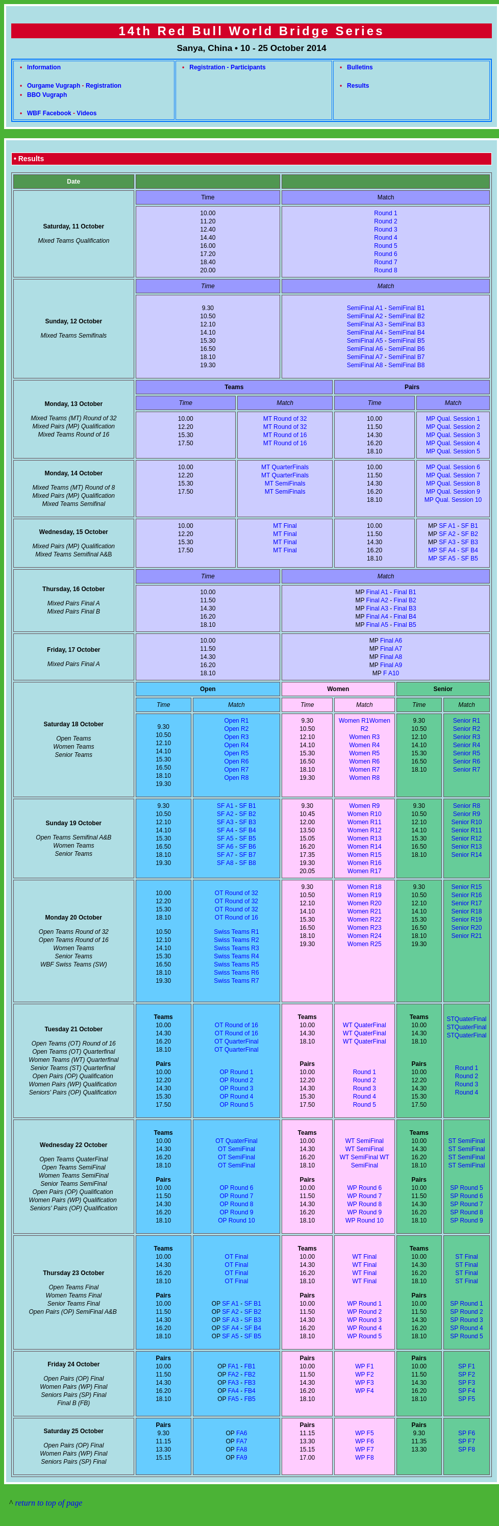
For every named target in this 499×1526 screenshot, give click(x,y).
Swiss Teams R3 (236, 948)
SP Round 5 (466, 1187)
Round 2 (385, 221)
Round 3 (385, 229)
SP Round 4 (466, 1328)
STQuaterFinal (466, 1019)
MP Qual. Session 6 (453, 467)
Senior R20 (466, 927)
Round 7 (385, 262)
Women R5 (364, 753)
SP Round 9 (466, 1220)
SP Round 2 (466, 1311)
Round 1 (385, 213)
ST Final (466, 1256)
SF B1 (469, 525)
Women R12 (364, 830)
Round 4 (385, 237)
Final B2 (405, 600)
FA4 (233, 1390)
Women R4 (364, 745)
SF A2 (447, 534)
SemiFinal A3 (365, 324)
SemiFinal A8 (365, 365)
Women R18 (364, 887)
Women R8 (364, 777)
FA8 (241, 1449)
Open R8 (236, 777)
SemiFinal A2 (365, 316)
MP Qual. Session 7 (453, 475)
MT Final (284, 525)
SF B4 (247, 830)
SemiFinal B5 (406, 340)
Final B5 (405, 624)
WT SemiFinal (359, 1157)
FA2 (233, 1374)
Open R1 (236, 720)
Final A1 (377, 592)
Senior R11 (466, 830)
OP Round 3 (237, 1088)
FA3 (233, 1382)
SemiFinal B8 (406, 365)
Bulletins (360, 67)
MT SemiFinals (285, 483)
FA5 (233, 1399)
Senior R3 (466, 737)
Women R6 (364, 761)
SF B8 (247, 863)
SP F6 (466, 1433)
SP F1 (466, 1366)
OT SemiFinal (236, 1149)
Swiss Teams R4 (236, 956)
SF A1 (447, 525)
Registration (103, 85)
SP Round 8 (466, 1212)
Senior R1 (466, 720)
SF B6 (247, 846)
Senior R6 (466, 761)
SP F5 (466, 1399)
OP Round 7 (237, 1196)
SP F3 (466, 1382)
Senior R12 (466, 838)
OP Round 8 (237, 1204)
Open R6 (236, 761)
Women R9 (364, 805)
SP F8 (466, 1449)
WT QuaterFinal (364, 1025)
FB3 (250, 1382)
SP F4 (466, 1390)
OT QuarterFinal (236, 1041)
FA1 (233, 1366)
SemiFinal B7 (406, 357)
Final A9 (391, 665)
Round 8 (385, 270)
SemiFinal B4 (406, 332)
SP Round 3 (466, 1320)
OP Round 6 (237, 1187)
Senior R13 (466, 846)
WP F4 (364, 1390)
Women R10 (364, 814)
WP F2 (364, 1374)
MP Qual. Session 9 (453, 491)
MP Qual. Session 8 (453, 483)
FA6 (241, 1433)
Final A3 (377, 608)
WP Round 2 (364, 1311)
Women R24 (364, 935)
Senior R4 (466, 745)
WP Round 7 (364, 1196)
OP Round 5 (237, 1104)
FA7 (241, 1441)
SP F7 (466, 1441)
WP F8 (364, 1457)
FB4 (250, 1390)
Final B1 (405, 592)
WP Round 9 (364, 1212)
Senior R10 (466, 822)
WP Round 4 (364, 1328)
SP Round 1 (466, 1303)
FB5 (250, 1399)
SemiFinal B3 (406, 324)
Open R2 (236, 728)
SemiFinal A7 (365, 357)
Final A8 (391, 656)
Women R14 (364, 846)
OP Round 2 (237, 1080)
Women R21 (364, 911)
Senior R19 (466, 919)
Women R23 (364, 927)
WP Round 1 (364, 1303)
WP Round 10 (364, 1220)
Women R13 (364, 838)
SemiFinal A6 (365, 348)
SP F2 (466, 1374)
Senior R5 (466, 753)
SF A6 (225, 846)
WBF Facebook (49, 113)
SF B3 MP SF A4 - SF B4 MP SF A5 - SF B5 (453, 550)
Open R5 (236, 753)
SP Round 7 (466, 1204)
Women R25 (364, 944)
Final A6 (391, 640)
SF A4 (225, 830)
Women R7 (364, 769)
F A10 (391, 673)
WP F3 (364, 1382)
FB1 (250, 1366)
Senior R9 (466, 814)
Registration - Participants (227, 67)
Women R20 (364, 903)
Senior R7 (466, 769)
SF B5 (247, 838)
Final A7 (391, 648)
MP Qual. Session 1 (453, 418)
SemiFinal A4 (365, 332)
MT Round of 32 (285, 418)
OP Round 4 (237, 1096)
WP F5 (364, 1433)
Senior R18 (466, 911)
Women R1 (354, 720)
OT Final (236, 1256)
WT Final (364, 1256)
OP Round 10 (236, 1220)
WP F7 (364, 1449)
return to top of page (49, 1502)
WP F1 (364, 1366)
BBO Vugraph (47, 94)
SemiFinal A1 (365, 308)
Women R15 (364, 854)
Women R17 (364, 871)
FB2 (250, 1374)
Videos (86, 113)
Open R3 (236, 737)
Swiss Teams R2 (236, 940)
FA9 (241, 1457)
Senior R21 (466, 935)
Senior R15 (466, 887)
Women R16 (364, 863)
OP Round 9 (237, 1212)
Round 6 (385, 254)
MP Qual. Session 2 (453, 426)
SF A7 (225, 854)
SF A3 (447, 542)
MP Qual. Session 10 (453, 499)
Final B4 (405, 616)
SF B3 (247, 822)
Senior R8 (466, 805)
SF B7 (247, 854)
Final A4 (377, 616)
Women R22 (364, 919)
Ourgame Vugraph (53, 85)
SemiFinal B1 (406, 308)
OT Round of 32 (236, 893)
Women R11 (364, 822)
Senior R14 (466, 854)
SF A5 (225, 838)
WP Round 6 (364, 1187)
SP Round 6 (466, 1196)
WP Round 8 (364, 1204)
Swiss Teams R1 (236, 931)
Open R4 (236, 745)
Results (358, 85)
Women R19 (364, 895)
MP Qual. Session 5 (453, 451)
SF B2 (469, 534)
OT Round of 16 (236, 917)
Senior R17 (466, 903)
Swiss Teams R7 (236, 980)
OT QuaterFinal (236, 1140)
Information (44, 67)
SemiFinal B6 (406, 348)
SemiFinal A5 (365, 340)
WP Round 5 (364, 1336)
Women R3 (364, 737)
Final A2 (377, 600)
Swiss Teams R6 (236, 972)
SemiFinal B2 (406, 316)
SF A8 (225, 863)
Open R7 (236, 769)
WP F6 (364, 1441)
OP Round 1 (237, 1072)
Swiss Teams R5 (236, 964)
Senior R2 (466, 728)
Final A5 (377, 624)
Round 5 (385, 245)
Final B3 (405, 608)
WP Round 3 (364, 1320)
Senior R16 (466, 895)
